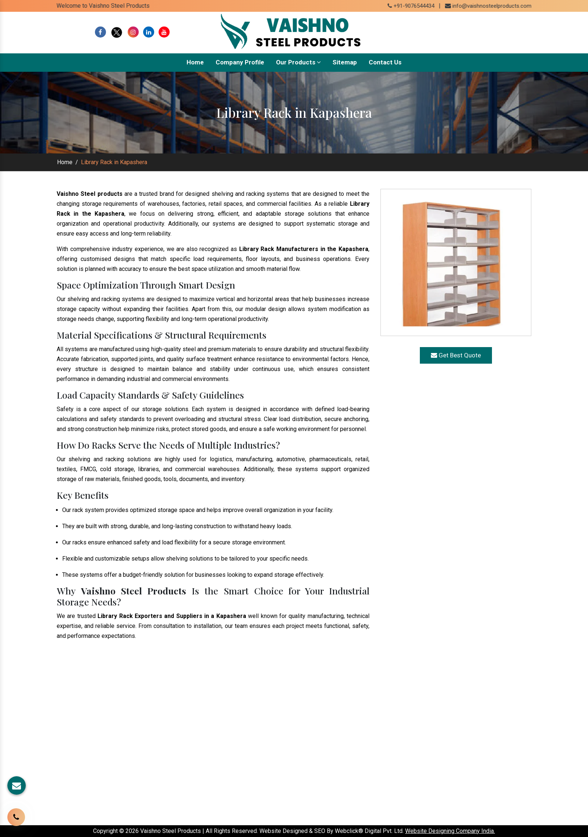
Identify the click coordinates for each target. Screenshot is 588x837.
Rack (308, 740)
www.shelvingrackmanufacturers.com (479, 740)
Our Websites (239, 772)
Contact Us (385, 62)
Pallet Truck (317, 782)
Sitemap (345, 62)
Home (195, 62)
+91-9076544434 (417, 6)
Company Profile (240, 62)
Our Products (298, 62)
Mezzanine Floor (324, 772)
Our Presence (239, 761)
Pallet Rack (316, 761)
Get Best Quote (456, 355)
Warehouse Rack (324, 750)
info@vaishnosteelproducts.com (498, 6)
